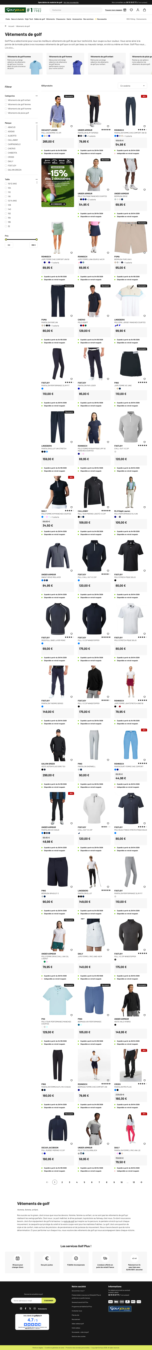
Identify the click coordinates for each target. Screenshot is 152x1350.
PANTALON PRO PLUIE (123, 1087)
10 (122, 1182)
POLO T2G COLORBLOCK (87, 1150)
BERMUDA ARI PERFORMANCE (89, 1022)
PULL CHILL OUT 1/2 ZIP (87, 577)
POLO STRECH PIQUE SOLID (125, 577)
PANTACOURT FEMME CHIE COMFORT (128, 766)
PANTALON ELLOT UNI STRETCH (53, 448)
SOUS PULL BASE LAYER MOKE (53, 640)
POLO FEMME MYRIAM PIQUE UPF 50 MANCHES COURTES (92, 449)
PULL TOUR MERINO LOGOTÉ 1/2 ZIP (92, 514)
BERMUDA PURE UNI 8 (122, 259)
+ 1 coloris (91, 136)
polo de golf (69, 1221)
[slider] (6, 239)
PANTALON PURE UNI (49, 322)
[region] (21, 106)
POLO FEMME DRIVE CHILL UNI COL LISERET (55, 957)
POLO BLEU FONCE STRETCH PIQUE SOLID (130, 830)
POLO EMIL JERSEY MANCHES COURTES (129, 322)
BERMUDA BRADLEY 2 (50, 893)
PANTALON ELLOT (85, 893)
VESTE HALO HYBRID (122, 1022)
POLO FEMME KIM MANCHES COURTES (56, 514)
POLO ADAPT (83, 322)
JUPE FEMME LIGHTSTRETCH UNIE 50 (128, 703)
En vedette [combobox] (125, 86)
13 (134, 1182)
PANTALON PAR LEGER (87, 385)
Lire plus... (9, 47)
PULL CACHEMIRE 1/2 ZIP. (51, 133)
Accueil (11, 26)
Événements (42, 1309)
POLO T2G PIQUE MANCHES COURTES (92, 196)
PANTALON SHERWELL (87, 766)
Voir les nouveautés (71, 3)
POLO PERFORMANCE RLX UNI (126, 514)
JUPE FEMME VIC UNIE (123, 385)
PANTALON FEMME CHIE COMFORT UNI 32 (130, 133)
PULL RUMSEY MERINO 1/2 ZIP (53, 1150)
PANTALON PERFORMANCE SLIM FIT (55, 385)
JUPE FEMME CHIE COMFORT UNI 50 (55, 259)
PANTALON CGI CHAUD (50, 830)
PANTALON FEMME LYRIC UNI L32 (127, 1150)
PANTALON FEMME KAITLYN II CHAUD (56, 1087)
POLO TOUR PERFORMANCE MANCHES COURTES (56, 1023)
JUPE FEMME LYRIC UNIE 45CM (90, 956)
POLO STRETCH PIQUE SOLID (125, 640)
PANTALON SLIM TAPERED (88, 133)
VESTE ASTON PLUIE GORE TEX (53, 766)
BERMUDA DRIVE (120, 196)
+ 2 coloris (91, 199)
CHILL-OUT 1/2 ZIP (121, 448)
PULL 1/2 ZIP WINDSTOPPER (88, 640)
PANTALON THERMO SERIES (52, 703)
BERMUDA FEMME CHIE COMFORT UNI (92, 1087)
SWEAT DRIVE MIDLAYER (51, 577)
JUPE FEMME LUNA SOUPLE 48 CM (91, 259)
